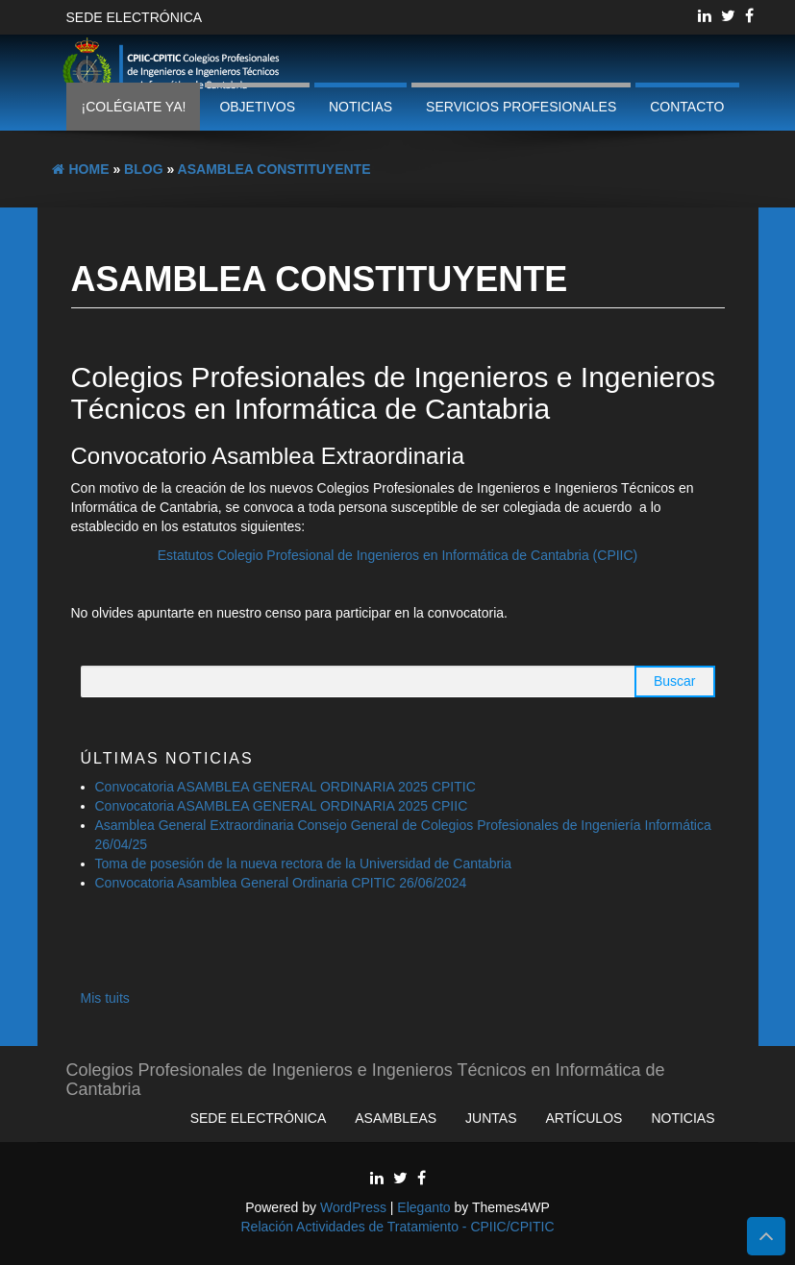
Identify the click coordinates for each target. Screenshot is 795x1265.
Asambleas (395, 1118)
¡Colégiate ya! (133, 106)
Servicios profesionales (521, 106)
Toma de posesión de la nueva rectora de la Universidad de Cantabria (305, 863)
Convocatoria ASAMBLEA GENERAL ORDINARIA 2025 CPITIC (285, 786)
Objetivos (257, 106)
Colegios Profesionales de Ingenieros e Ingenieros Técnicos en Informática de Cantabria (365, 1077)
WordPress (353, 1207)
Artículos (584, 1118)
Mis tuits (105, 998)
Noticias (360, 106)
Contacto (687, 106)
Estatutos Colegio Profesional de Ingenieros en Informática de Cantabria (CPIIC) (398, 555)
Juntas (490, 1118)
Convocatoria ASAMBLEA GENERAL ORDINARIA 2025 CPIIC (281, 806)
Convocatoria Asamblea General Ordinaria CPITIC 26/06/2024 (281, 882)
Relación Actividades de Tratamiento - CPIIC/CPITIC (397, 1226)
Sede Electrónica (134, 17)
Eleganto (423, 1207)
